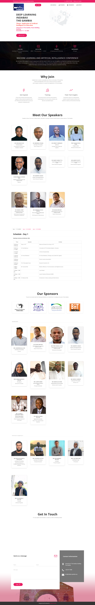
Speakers (45, 5)
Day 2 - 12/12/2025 (27, 229)
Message (16, 569)
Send (18, 584)
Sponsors (62, 5)
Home (38, 5)
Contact (79, 5)
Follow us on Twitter (77, 1)
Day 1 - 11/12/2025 (17, 229)
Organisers (70, 5)
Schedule (53, 5)
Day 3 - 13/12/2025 (37, 229)
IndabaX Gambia (53, 603)
